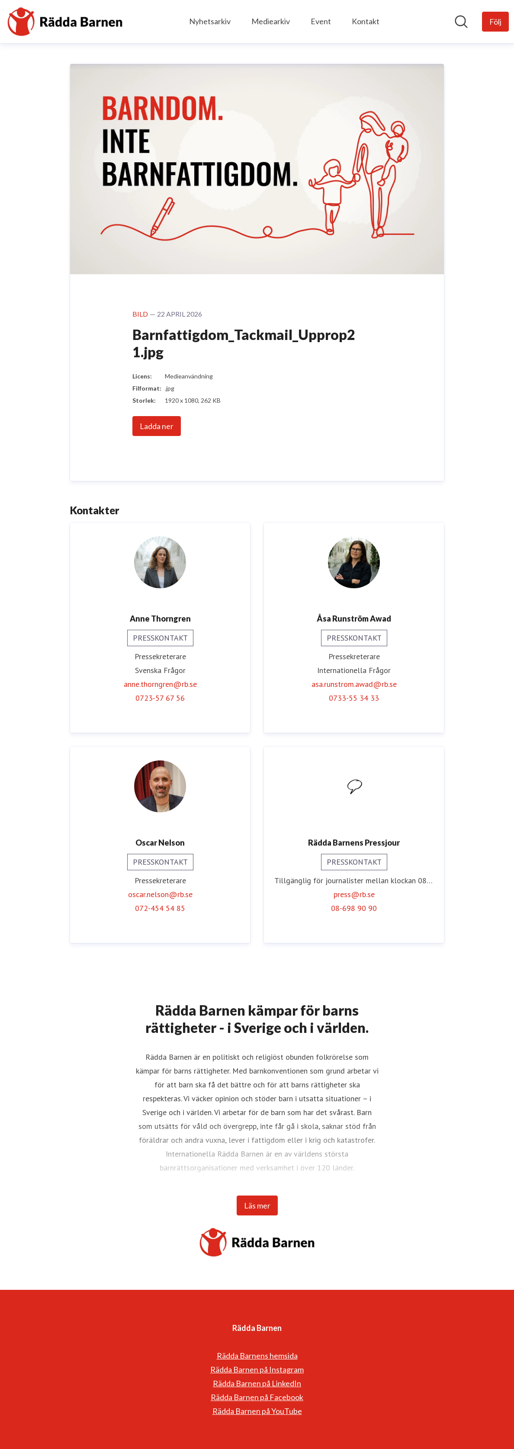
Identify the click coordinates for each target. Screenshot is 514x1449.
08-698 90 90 (354, 908)
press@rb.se (354, 894)
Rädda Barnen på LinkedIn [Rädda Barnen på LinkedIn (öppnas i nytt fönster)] (257, 1383)
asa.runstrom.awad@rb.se (354, 684)
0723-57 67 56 (160, 698)
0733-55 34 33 (354, 698)
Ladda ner (156, 426)
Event (321, 21)
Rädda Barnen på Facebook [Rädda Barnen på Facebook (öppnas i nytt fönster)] (257, 1397)
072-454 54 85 (160, 908)
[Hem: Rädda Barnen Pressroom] (65, 21)
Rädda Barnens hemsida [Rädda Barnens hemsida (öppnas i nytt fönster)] (257, 1355)
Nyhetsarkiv (210, 21)
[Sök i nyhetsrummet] (461, 22)
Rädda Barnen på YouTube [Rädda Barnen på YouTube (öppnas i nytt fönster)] (257, 1411)
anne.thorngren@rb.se (160, 684)
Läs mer (257, 1205)
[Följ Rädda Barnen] (495, 22)
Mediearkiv (270, 21)
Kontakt (365, 21)
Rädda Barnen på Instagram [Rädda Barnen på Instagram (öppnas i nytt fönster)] (257, 1369)
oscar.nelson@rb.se (160, 894)
